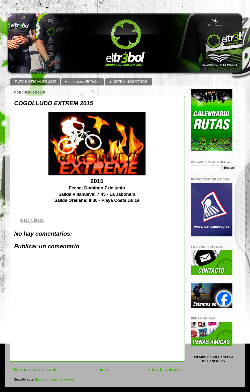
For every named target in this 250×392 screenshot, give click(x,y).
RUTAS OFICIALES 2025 (35, 81)
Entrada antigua (163, 369)
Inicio (102, 369)
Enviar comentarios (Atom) (54, 379)
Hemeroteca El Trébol (82, 81)
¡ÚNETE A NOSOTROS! (128, 81)
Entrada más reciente (36, 369)
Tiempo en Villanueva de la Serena (213, 359)
